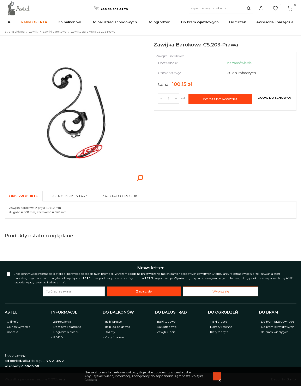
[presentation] (24, 196)
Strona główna (15, 31)
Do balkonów (118, 312)
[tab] (25, 195)
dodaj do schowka (274, 97)
